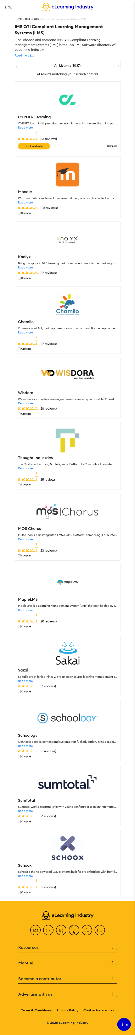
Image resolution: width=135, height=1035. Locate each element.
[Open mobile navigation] (7, 7)
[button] (24, 55)
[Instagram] (100, 930)
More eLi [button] (67, 963)
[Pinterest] (87, 930)
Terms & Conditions (36, 1010)
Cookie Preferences (98, 1010)
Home (18, 18)
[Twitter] (48, 930)
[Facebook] (35, 930)
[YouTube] (74, 930)
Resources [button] (67, 947)
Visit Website (34, 146)
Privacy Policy (67, 1010)
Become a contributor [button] (67, 978)
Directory (32, 18)
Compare (112, 146)
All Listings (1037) (67, 65)
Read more (25, 127)
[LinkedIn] (61, 930)
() (37, 139)
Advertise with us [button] (67, 994)
